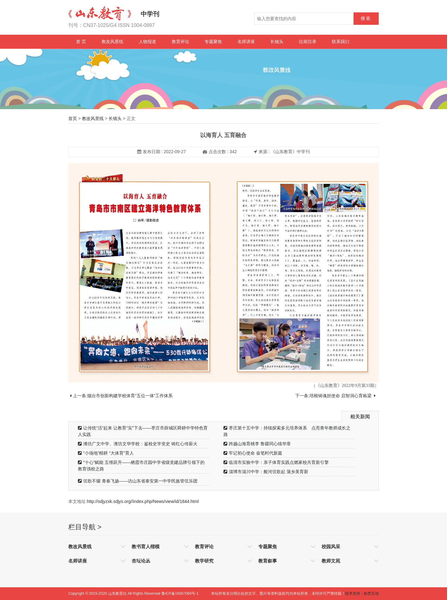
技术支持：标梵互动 (362, 593)
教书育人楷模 (146, 546)
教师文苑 (331, 560)
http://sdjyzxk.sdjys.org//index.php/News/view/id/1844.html (143, 501)
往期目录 (307, 41)
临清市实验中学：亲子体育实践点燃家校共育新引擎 (276, 462)
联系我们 (340, 41)
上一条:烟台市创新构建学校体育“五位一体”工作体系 (121, 395)
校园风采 (331, 546)
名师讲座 (246, 41)
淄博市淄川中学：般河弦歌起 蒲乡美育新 (266, 471)
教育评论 (180, 41)
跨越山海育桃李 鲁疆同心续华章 (257, 443)
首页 (72, 118)
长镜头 (276, 41)
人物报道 (147, 41)
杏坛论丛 (141, 560)
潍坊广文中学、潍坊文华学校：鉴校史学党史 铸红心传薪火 (137, 443)
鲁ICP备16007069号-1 (180, 593)
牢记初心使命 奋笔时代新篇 (253, 453)
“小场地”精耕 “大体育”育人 (106, 453)
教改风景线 (112, 41)
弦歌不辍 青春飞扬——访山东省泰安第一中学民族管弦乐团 (137, 480)
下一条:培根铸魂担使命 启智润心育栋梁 (335, 395)
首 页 (81, 41)
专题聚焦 (213, 41)
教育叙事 (267, 560)
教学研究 (204, 560)
